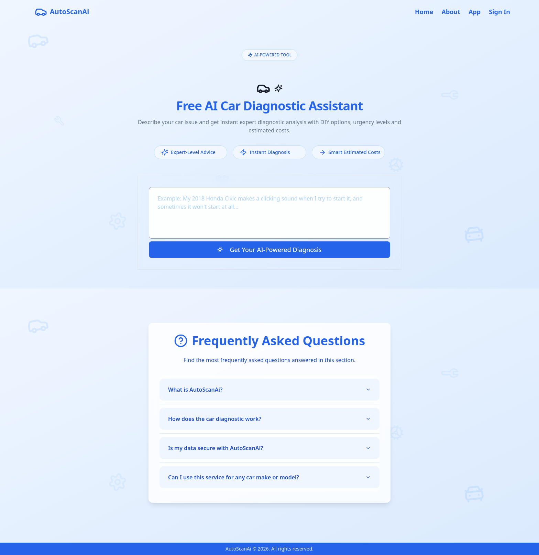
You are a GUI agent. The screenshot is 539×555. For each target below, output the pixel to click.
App (475, 12)
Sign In (499, 12)
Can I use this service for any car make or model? (269, 477)
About (450, 12)
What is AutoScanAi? (269, 389)
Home (424, 12)
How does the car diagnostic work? (269, 419)
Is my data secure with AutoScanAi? (269, 448)
